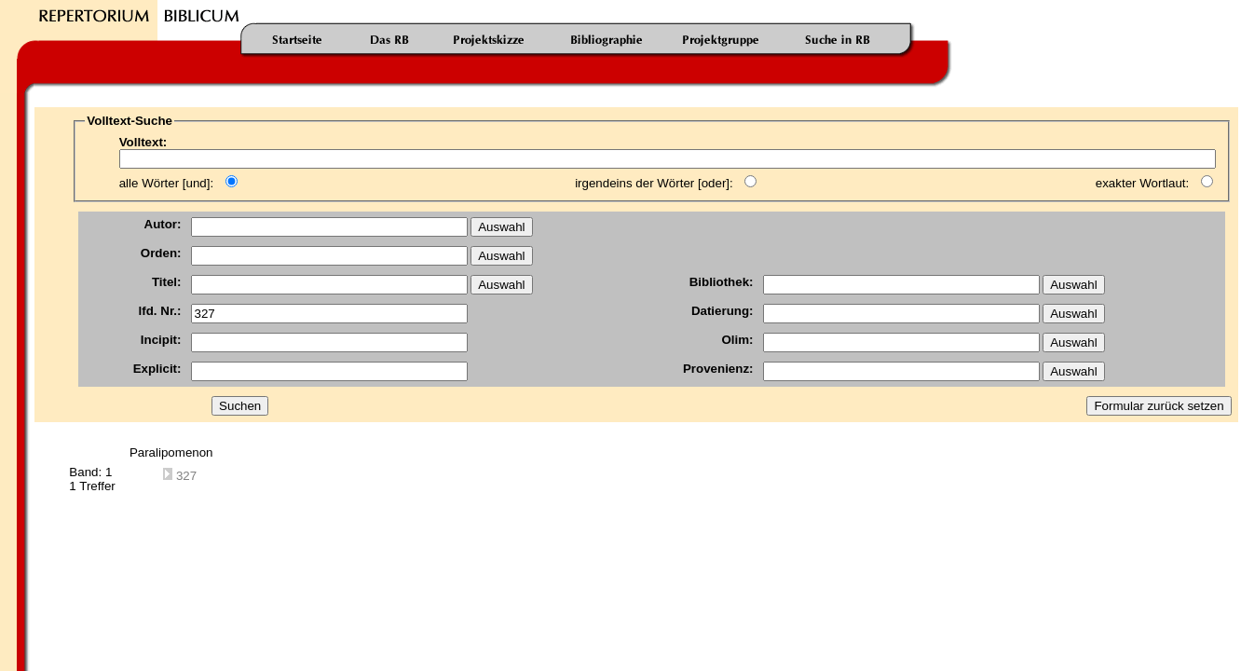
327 (180, 476)
